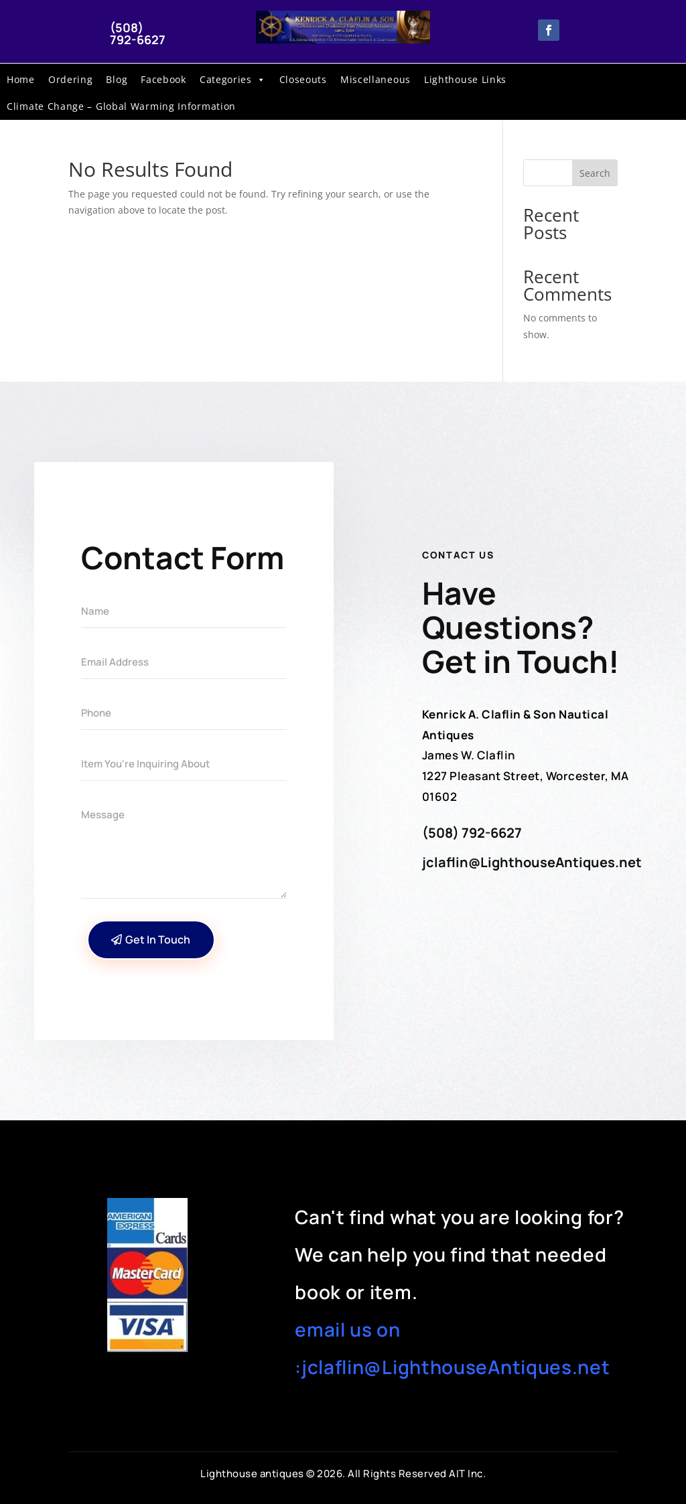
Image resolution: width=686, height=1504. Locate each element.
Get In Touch (157, 939)
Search (594, 173)
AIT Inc (466, 1474)
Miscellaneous (375, 79)
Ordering (70, 79)
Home (21, 79)
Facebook (163, 79)
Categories (233, 79)
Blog (116, 79)
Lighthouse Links (465, 79)
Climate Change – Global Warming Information (121, 106)
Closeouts (303, 79)
